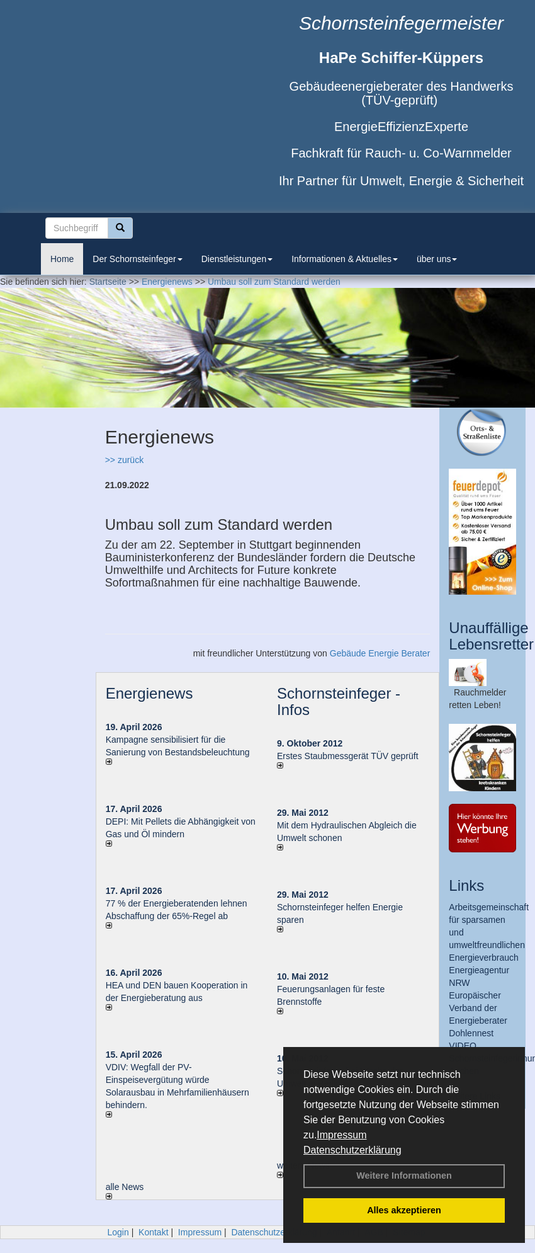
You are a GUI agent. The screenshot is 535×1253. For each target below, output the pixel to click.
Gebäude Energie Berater (380, 653)
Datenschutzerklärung (352, 1150)
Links (466, 885)
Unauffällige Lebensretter (491, 636)
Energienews (149, 693)
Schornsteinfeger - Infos (338, 701)
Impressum (341, 1135)
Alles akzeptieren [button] (404, 1210)
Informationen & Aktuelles (344, 259)
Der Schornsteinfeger (137, 259)
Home (62, 259)
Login (117, 1232)
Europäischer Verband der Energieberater (478, 1008)
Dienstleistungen (237, 259)
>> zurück (124, 460)
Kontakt (153, 1232)
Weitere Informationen (404, 1175)
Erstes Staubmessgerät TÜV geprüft (348, 756)
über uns (437, 259)
